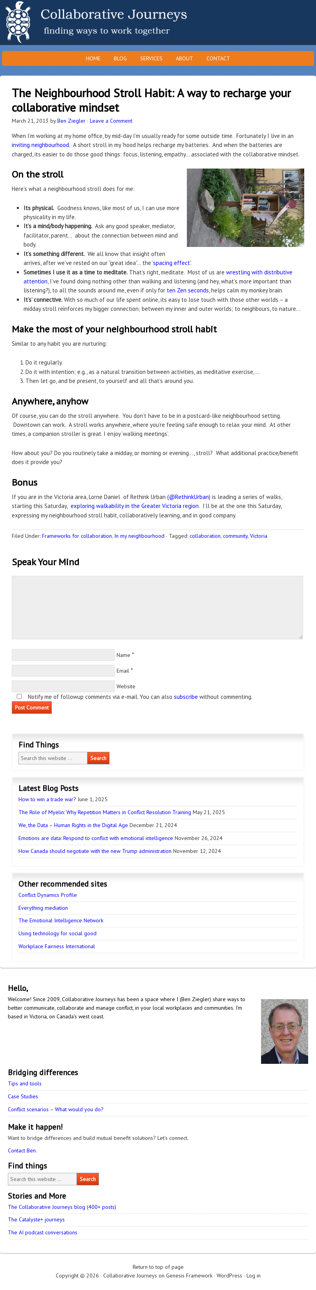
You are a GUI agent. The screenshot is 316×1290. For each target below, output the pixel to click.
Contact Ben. (22, 1150)
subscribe (186, 696)
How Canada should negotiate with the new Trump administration (95, 851)
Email (123, 670)
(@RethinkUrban (188, 497)
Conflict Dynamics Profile (47, 894)
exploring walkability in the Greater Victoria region (135, 506)
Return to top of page (158, 1266)
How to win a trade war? (47, 799)
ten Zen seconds (188, 290)
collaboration (205, 535)
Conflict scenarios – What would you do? (56, 1109)
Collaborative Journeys (68, 22)
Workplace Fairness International (56, 946)
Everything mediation (43, 907)
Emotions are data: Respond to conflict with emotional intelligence (95, 838)
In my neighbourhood (139, 535)
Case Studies (23, 1096)
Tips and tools (25, 1083)
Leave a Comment (111, 120)
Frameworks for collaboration (77, 535)
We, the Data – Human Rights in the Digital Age (73, 825)
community (235, 535)
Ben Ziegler (71, 120)
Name (123, 655)
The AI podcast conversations (42, 1232)
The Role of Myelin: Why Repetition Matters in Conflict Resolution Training (104, 812)
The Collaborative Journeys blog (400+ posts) (62, 1206)
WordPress (229, 1275)
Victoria (258, 535)
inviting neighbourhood (40, 145)
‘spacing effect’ (171, 263)
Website (126, 686)
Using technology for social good (57, 933)
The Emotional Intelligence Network (60, 920)
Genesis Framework (189, 1275)
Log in (254, 1275)
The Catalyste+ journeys (36, 1219)
